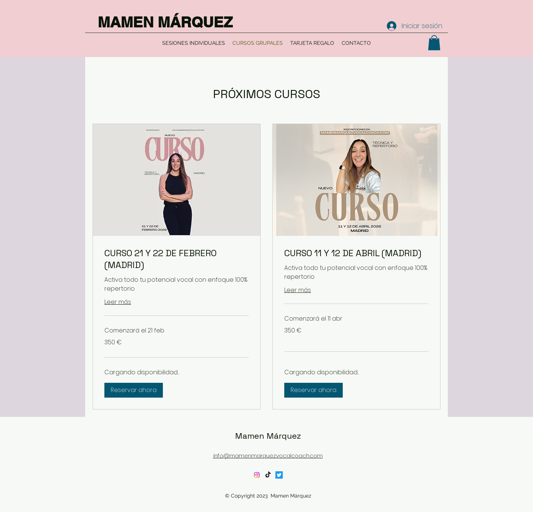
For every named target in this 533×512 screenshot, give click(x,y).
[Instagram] (257, 475)
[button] (434, 42)
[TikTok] (268, 475)
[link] (176, 259)
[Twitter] (279, 475)
